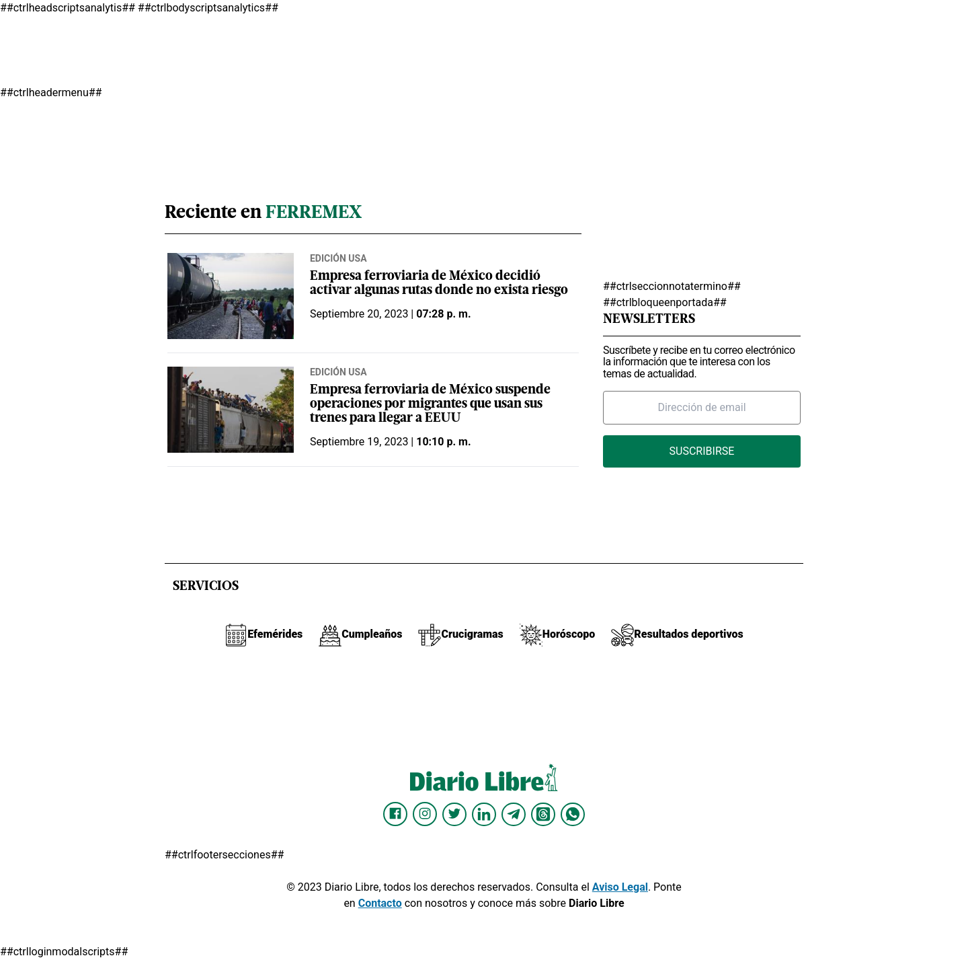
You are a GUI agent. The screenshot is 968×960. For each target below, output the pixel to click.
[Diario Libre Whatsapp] (573, 814)
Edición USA (338, 258)
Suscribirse (702, 451)
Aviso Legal (620, 887)
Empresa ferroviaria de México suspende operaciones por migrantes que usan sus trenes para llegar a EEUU (430, 404)
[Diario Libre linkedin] (484, 814)
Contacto (380, 903)
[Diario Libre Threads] (543, 814)
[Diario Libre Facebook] (395, 814)
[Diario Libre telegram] (513, 814)
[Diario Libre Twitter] (454, 814)
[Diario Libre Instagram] (425, 814)
